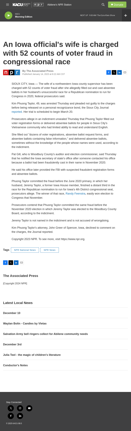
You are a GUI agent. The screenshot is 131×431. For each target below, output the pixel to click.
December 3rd (12, 344)
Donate (118, 4)
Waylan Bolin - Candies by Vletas (24, 323)
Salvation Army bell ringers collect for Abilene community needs (45, 334)
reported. (17, 111)
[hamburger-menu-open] (7, 5)
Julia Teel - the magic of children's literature (32, 354)
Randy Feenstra (75, 193)
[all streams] (126, 15)
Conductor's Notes (15, 365)
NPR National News (25, 250)
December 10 (11, 313)
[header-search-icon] (103, 4)
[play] (8, 15)
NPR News (49, 250)
